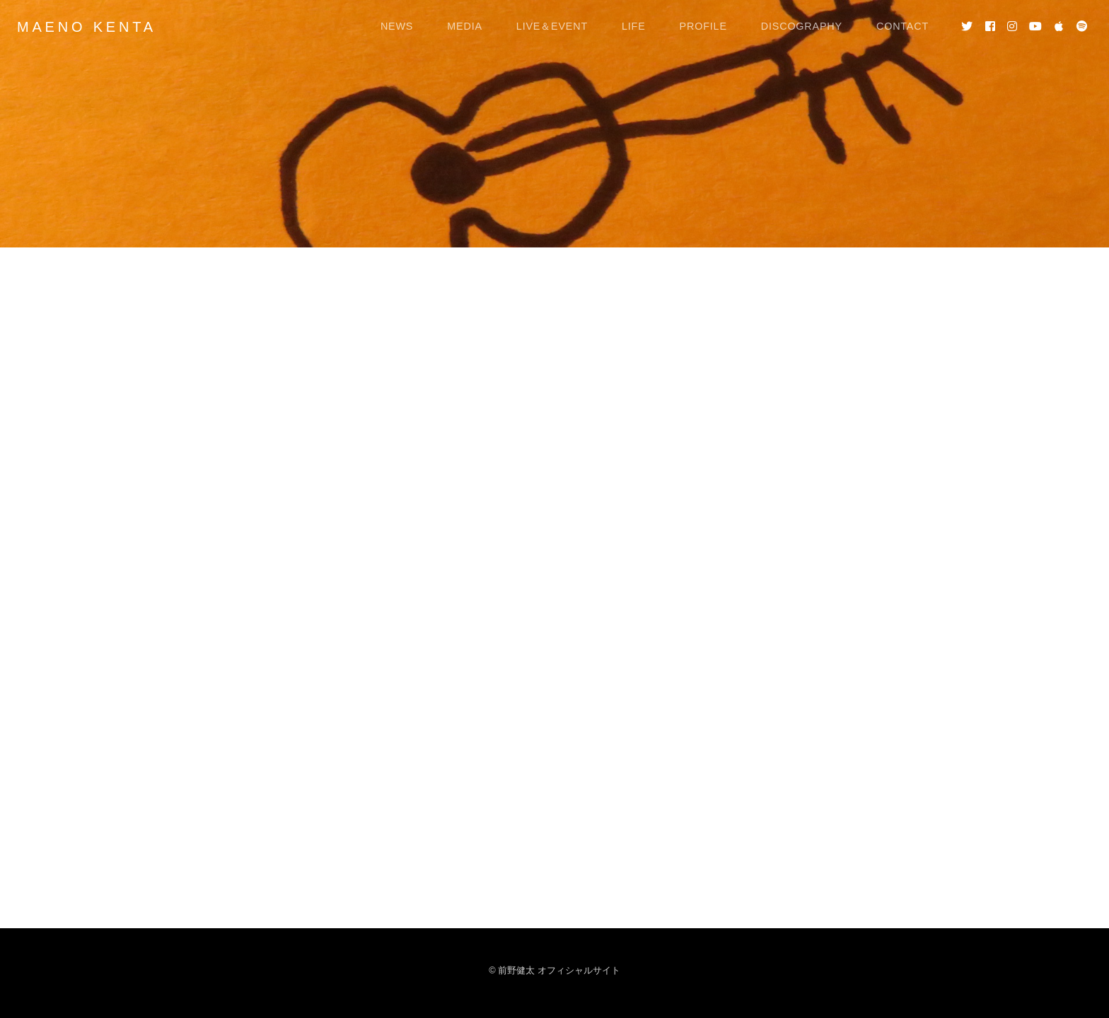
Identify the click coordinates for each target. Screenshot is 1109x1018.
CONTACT (902, 26)
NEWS (397, 26)
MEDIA (464, 26)
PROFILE (703, 26)
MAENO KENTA (86, 27)
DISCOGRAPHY (801, 26)
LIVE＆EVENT (552, 26)
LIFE (634, 26)
